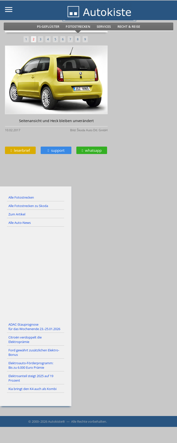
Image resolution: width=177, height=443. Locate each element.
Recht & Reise (129, 26)
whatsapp (92, 150)
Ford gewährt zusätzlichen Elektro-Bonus (33, 352)
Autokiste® (56, 421)
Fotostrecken (78, 26)
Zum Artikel (16, 214)
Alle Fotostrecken (21, 197)
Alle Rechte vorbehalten (88, 421)
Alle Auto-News (19, 222)
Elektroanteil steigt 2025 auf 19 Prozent (30, 378)
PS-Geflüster (48, 26)
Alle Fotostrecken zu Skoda (28, 206)
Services (104, 26)
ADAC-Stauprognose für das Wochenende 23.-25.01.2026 (34, 326)
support (56, 150)
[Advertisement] (88, 273)
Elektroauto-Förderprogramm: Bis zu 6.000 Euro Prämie (30, 365)
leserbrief (20, 150)
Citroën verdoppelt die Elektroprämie (25, 339)
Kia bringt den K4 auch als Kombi (32, 389)
